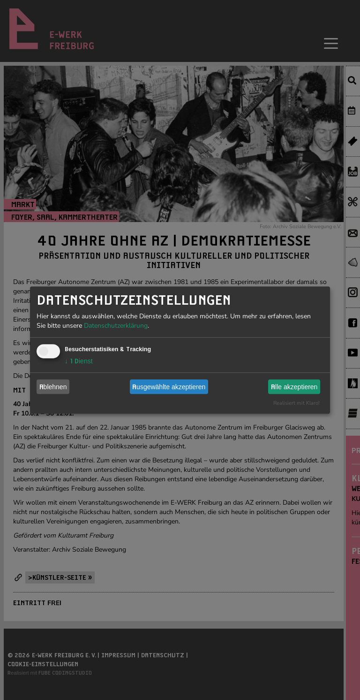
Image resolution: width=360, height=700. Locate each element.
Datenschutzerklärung (116, 325)
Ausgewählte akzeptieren (168, 387)
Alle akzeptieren (294, 387)
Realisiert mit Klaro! (296, 403)
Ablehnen (53, 387)
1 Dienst (79, 361)
